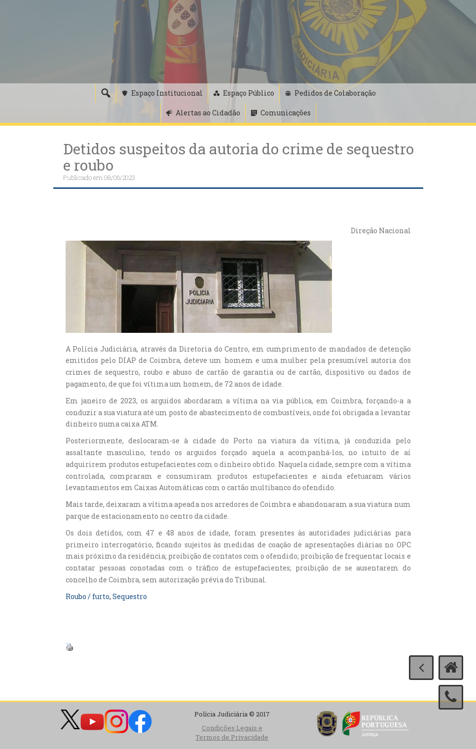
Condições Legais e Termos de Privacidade (231, 732)
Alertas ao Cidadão (208, 112)
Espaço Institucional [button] (167, 93)
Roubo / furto (88, 596)
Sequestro (129, 596)
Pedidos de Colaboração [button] (335, 93)
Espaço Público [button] (248, 93)
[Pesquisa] (105, 93)
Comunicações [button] (285, 112)
